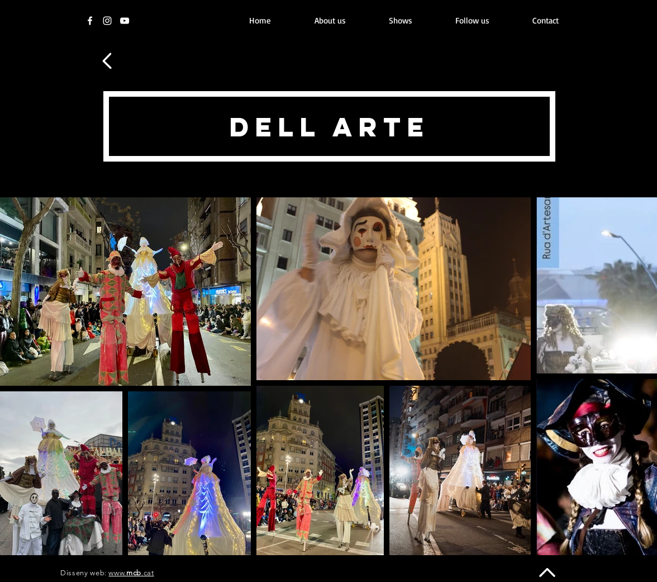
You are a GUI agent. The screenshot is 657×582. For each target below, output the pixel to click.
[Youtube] (124, 20)
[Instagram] (107, 20)
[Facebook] (90, 20)
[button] (400, 21)
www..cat (131, 573)
